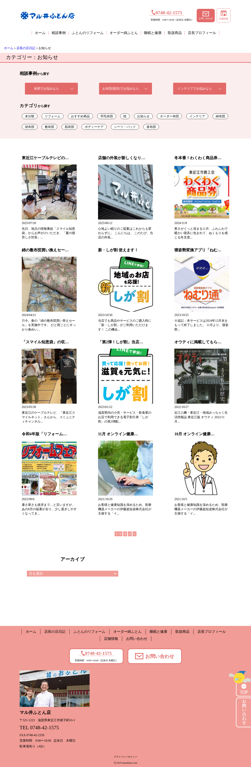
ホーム (40, 33)
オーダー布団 (169, 116)
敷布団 (49, 127)
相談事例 (59, 33)
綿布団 (220, 116)
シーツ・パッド (125, 127)
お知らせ (143, 116)
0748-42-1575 (166, 12)
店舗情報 (223, 15)
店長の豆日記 (25, 48)
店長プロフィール (202, 33)
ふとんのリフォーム (88, 33)
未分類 (29, 116)
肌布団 (69, 127)
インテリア (197, 116)
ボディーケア (94, 127)
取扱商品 (175, 33)
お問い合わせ (206, 15)
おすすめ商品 (80, 116)
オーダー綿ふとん (124, 33)
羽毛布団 (106, 116)
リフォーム (52, 116)
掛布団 (29, 127)
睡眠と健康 (153, 33)
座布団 (151, 127)
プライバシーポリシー (125, 756)
